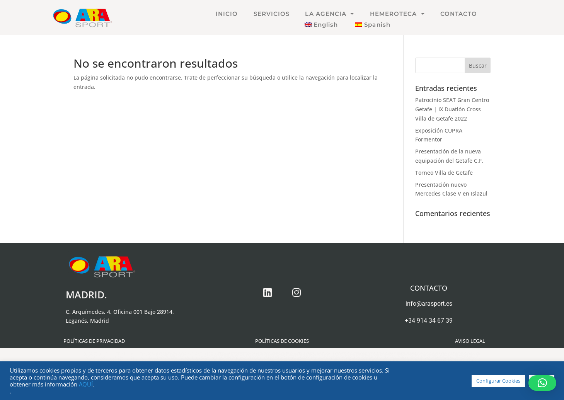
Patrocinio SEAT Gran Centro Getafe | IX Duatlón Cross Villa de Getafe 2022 (452, 109)
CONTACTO (458, 13)
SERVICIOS (272, 13)
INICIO (227, 13)
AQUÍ (86, 384)
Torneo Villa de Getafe (444, 172)
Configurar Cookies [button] (498, 380)
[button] (542, 383)
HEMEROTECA (397, 14)
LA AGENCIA (329, 14)
